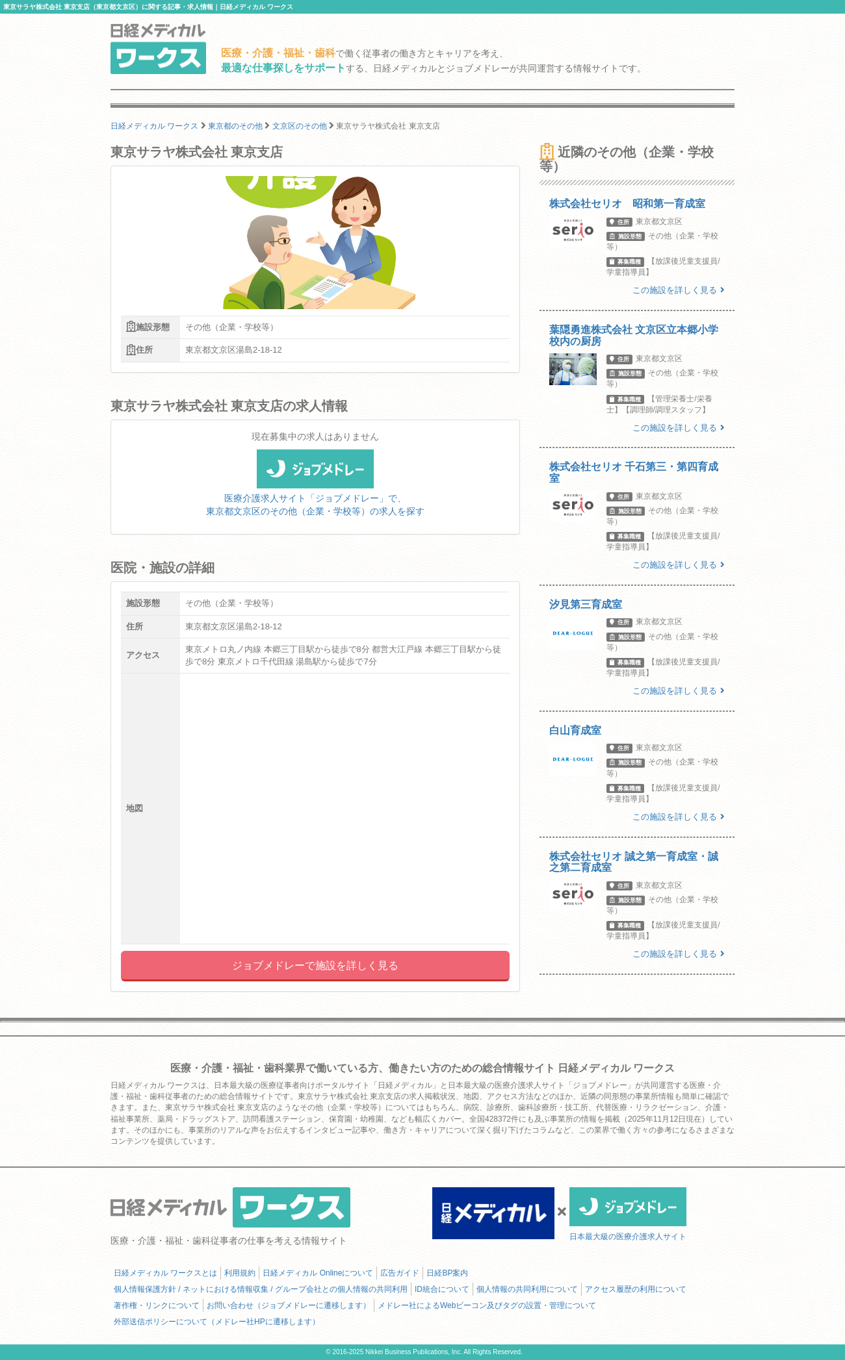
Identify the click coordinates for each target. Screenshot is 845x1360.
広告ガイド (399, 1273)
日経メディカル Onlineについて (318, 1273)
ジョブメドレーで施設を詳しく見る (315, 965)
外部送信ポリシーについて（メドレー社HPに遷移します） (217, 1321)
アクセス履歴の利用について (635, 1289)
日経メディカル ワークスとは (165, 1273)
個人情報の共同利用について (527, 1289)
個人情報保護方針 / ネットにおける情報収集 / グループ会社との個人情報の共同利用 (261, 1289)
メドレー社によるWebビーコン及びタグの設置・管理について (487, 1305)
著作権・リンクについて (157, 1305)
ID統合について (442, 1289)
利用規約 (239, 1273)
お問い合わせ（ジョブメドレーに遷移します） (288, 1305)
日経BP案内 (447, 1273)
